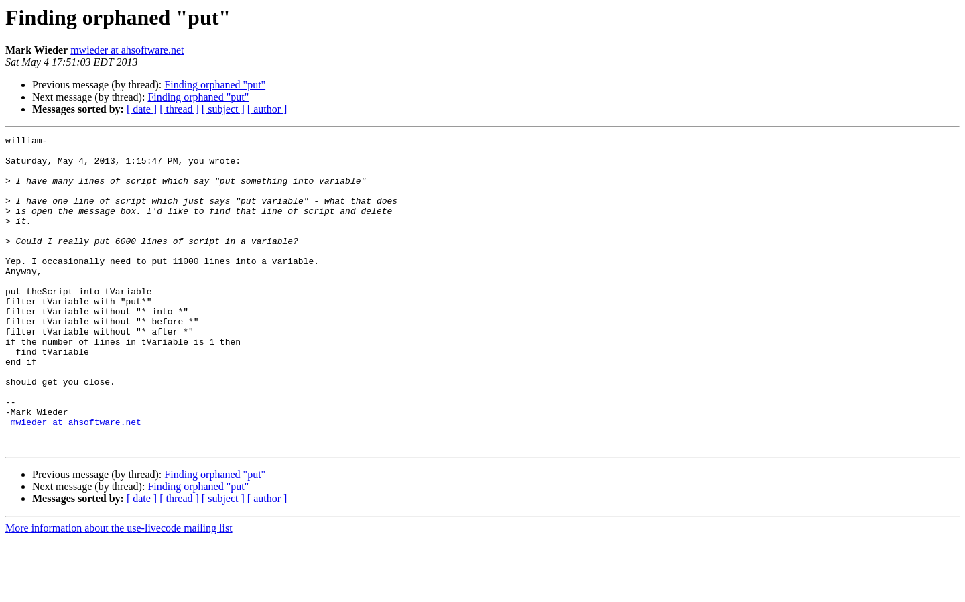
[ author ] (267, 109)
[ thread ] (179, 109)
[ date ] (142, 109)
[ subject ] (223, 109)
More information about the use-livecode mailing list (119, 590)
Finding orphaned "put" (214, 85)
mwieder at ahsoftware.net (127, 50)
